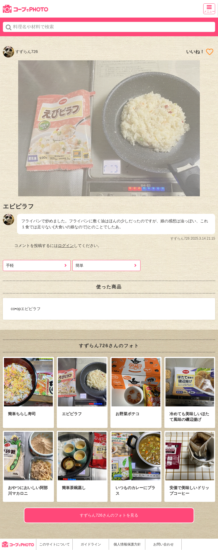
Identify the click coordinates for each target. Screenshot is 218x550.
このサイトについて (54, 544)
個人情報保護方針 (127, 544)
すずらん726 (20, 51)
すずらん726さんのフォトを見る (109, 515)
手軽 (10, 265)
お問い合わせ (163, 544)
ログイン (66, 245)
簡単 (79, 265)
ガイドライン (91, 544)
